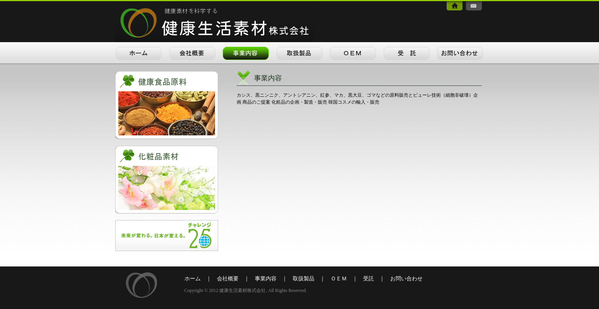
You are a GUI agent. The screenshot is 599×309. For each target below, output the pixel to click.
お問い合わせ (406, 279)
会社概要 (228, 279)
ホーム (192, 279)
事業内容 (265, 279)
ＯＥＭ (339, 279)
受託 (368, 279)
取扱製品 (303, 279)
